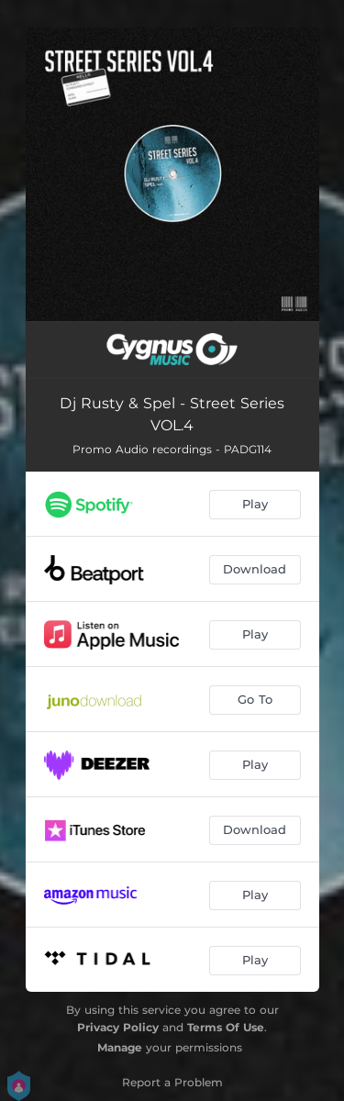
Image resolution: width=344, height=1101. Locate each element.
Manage (119, 1047)
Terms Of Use (225, 1027)
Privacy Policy (118, 1027)
